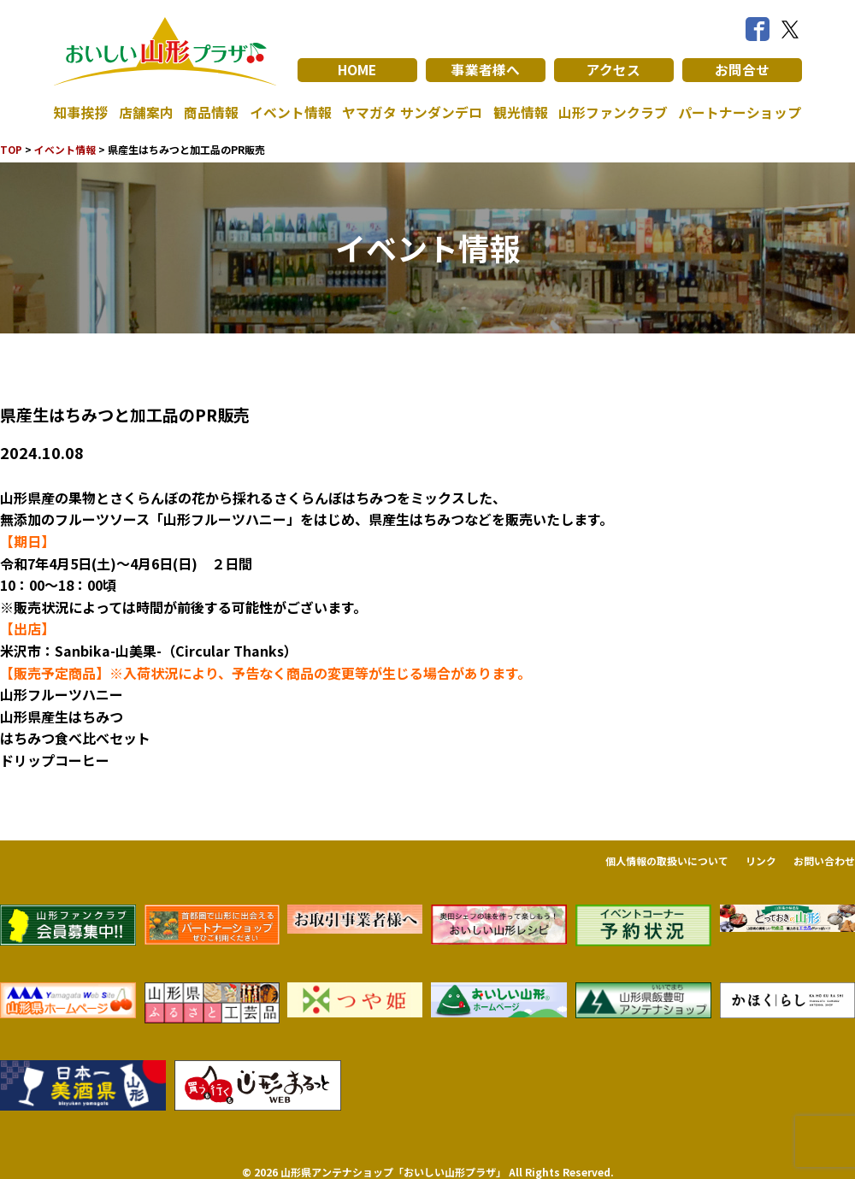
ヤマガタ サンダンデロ (412, 113)
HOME (357, 70)
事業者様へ (485, 70)
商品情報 (211, 113)
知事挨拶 (81, 113)
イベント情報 (291, 113)
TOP (11, 149)
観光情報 (520, 113)
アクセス (613, 70)
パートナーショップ (739, 113)
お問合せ (742, 70)
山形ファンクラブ (613, 113)
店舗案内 (146, 113)
